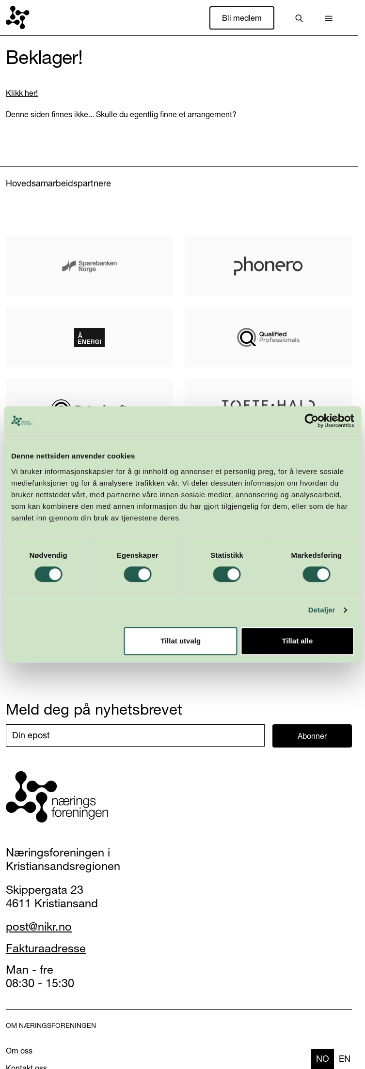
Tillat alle (297, 641)
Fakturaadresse (46, 948)
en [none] (344, 1058)
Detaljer (321, 610)
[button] (329, 18)
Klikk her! (22, 93)
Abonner (312, 736)
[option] (344, 1059)
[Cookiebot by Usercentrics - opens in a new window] (311, 420)
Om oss (19, 1050)
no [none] (322, 1058)
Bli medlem (242, 18)
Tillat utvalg (180, 641)
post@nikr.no (39, 926)
